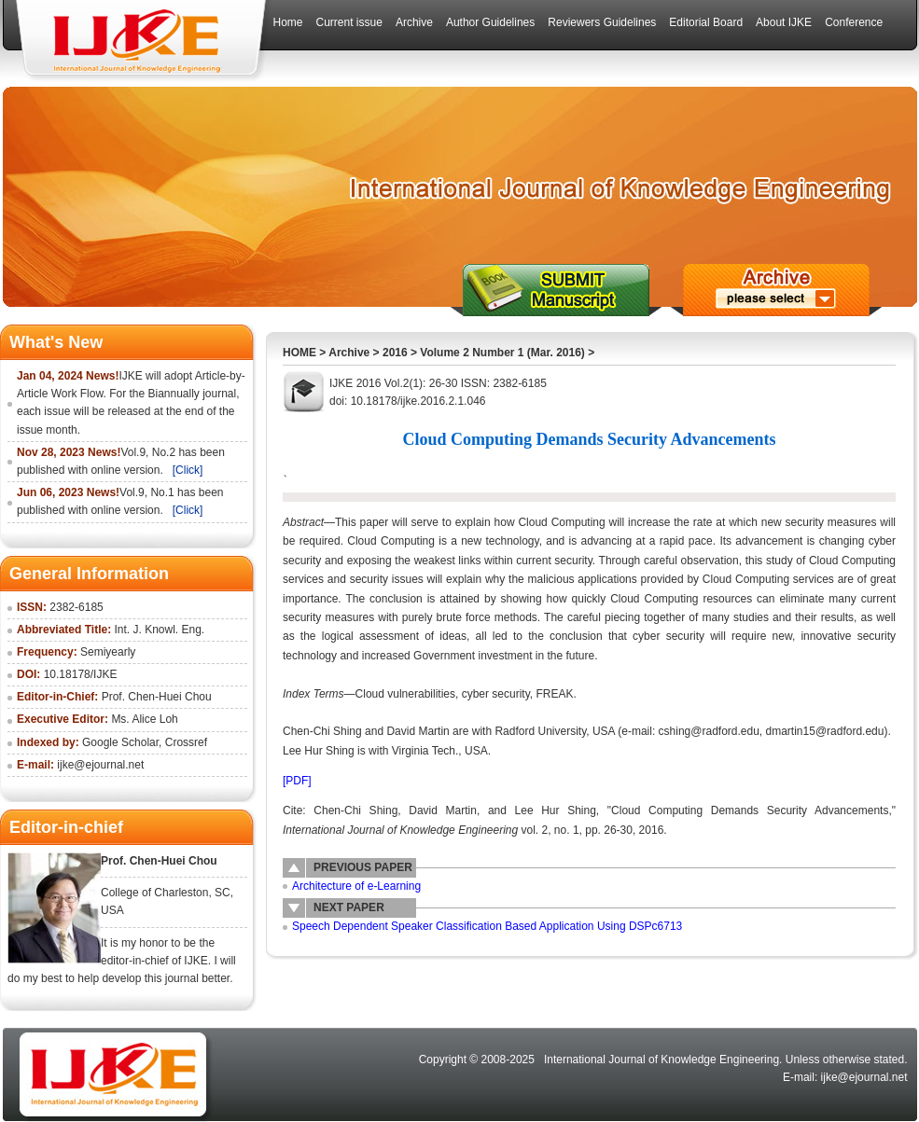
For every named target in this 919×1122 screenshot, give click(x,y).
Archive (348, 352)
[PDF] (297, 780)
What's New (56, 342)
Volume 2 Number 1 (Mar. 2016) (502, 352)
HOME (299, 352)
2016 (395, 352)
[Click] (188, 470)
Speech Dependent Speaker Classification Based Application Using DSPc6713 (487, 926)
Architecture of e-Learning (356, 886)
